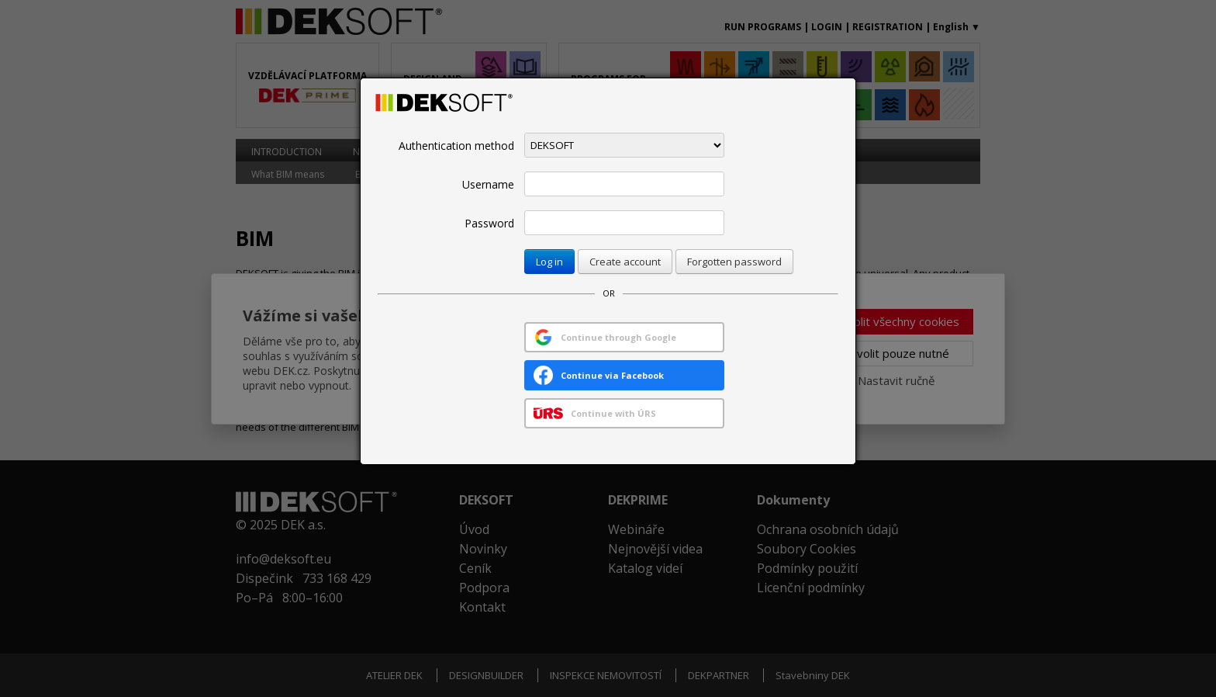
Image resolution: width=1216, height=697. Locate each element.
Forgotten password (734, 262)
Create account (625, 262)
